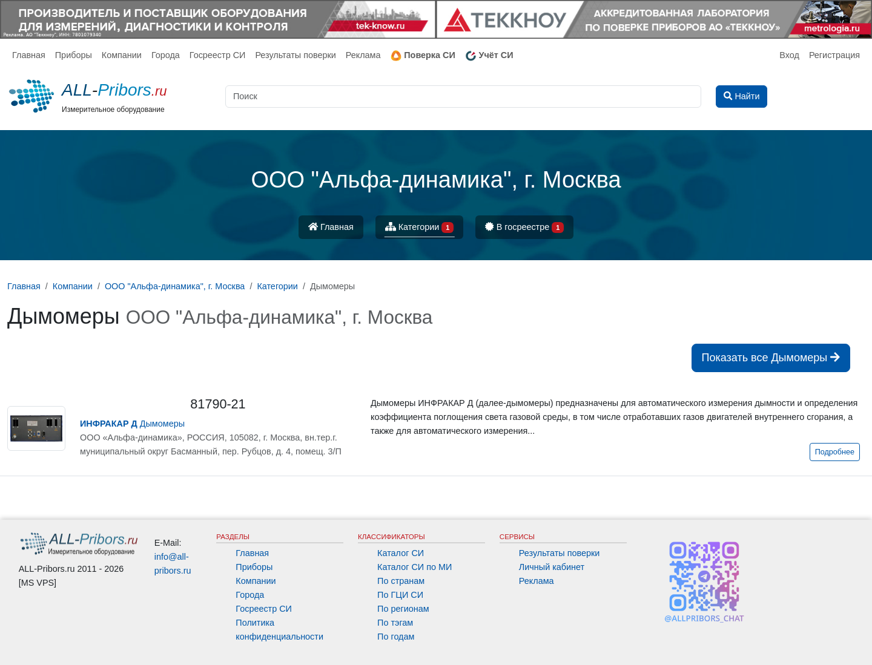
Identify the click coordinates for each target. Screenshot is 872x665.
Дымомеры (132, 423)
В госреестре (524, 228)
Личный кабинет (551, 567)
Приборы (73, 55)
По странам (400, 581)
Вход (789, 55)
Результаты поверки (295, 55)
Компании (122, 55)
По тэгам (395, 622)
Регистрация (834, 55)
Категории (419, 228)
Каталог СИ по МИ (414, 567)
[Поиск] (463, 96)
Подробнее (834, 452)
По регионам (403, 609)
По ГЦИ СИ (400, 595)
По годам (395, 636)
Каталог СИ (400, 553)
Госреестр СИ (218, 55)
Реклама (363, 55)
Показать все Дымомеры (771, 358)
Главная (28, 55)
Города (165, 55)
